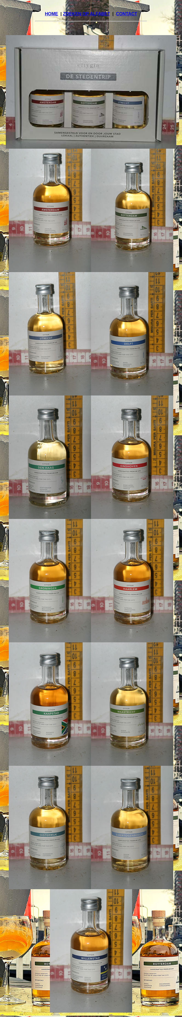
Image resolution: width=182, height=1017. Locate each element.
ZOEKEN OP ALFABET (86, 14)
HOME (51, 14)
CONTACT (126, 14)
